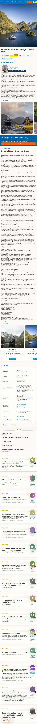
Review (9, 58)
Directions (22, 55)
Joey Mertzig (32, 553)
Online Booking (20, 417)
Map (28, 55)
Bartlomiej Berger (32, 717)
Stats (20, 430)
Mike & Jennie (32, 570)
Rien (32, 604)
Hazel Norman (32, 484)
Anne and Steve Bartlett (32, 639)
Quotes (17, 430)
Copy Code (30, 398)
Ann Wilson (32, 673)
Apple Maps (20, 408)
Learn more (12, 145)
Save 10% (31, 143)
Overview (12, 426)
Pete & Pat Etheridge (32, 519)
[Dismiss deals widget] (2, 718)
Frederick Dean (32, 657)
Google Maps (21, 405)
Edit (3, 58)
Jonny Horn (32, 466)
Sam (32, 536)
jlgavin (32, 695)
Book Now (14, 56)
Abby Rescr (32, 621)
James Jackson (32, 502)
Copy (30, 412)
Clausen (32, 587)
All (15, 426)
